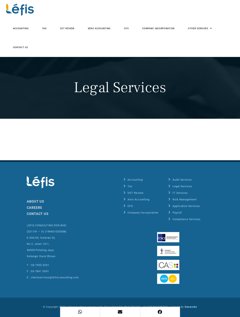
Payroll (177, 212)
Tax (130, 186)
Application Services (186, 206)
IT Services (180, 192)
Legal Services (182, 186)
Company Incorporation (143, 212)
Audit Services (182, 179)
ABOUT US (35, 201)
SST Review (135, 192)
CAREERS (34, 208)
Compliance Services (187, 219)
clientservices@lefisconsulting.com (55, 277)
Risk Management (185, 199)
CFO (130, 206)
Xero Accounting (139, 199)
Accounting (135, 179)
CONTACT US (38, 214)
